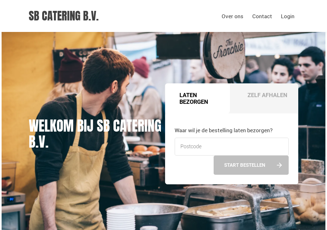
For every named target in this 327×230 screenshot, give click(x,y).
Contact (262, 16)
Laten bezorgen (193, 98)
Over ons (232, 16)
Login (287, 16)
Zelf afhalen (267, 95)
